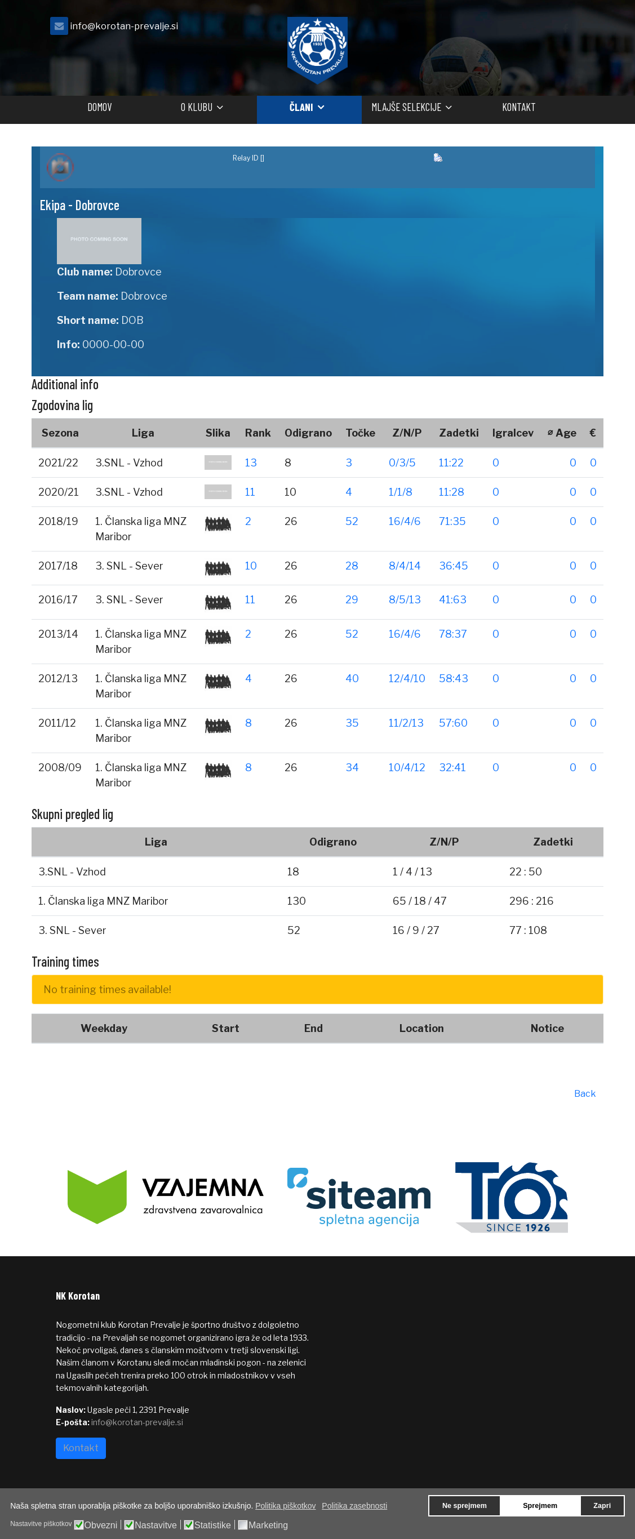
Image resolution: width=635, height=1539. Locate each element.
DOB (132, 320)
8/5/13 (405, 600)
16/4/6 (405, 521)
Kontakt (519, 106)
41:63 (453, 600)
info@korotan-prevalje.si (124, 26)
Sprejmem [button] (540, 1506)
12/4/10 (407, 678)
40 (352, 678)
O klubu (196, 106)
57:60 (453, 723)
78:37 (453, 634)
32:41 (452, 767)
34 (352, 767)
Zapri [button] (602, 1506)
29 (351, 600)
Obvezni (101, 1525)
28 (351, 566)
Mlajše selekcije (406, 106)
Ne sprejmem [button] (464, 1506)
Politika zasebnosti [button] (354, 1505)
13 (251, 463)
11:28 (451, 492)
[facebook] (565, 29)
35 (352, 723)
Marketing (268, 1525)
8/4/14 (405, 566)
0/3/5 (402, 463)
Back (585, 1093)
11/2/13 (406, 723)
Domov (99, 106)
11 (250, 492)
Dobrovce (138, 272)
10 (251, 566)
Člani (301, 106)
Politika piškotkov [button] (285, 1505)
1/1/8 (400, 492)
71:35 (452, 521)
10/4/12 (407, 767)
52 (351, 521)
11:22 (451, 463)
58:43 (453, 678)
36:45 (453, 566)
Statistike (212, 1525)
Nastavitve (156, 1525)
